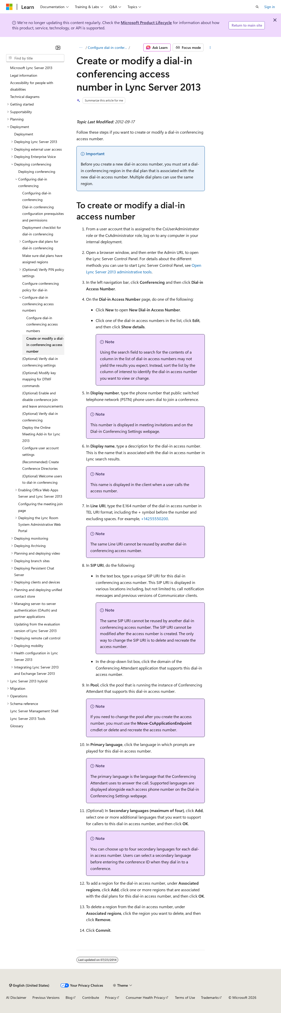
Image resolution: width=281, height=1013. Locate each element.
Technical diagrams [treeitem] (24, 96)
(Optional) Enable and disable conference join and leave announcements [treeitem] (42, 399)
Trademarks (210, 997)
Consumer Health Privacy (145, 997)
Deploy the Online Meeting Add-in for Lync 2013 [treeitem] (41, 434)
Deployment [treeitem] (23, 134)
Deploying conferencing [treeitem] (36, 171)
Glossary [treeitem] (16, 725)
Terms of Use (185, 997)
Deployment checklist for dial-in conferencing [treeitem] (41, 230)
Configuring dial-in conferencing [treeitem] (36, 196)
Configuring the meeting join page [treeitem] (40, 507)
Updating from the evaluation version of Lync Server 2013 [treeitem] (37, 627)
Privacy (110, 997)
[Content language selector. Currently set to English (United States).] (29, 985)
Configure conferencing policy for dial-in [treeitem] (40, 286)
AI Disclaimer (16, 997)
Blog (69, 997)
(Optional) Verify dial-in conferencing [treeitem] (40, 416)
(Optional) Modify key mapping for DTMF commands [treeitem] (39, 379)
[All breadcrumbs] (80, 48)
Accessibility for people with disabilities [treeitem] (31, 86)
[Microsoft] (9, 7)
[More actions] (210, 48)
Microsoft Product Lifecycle (146, 22)
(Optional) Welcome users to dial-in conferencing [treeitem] (42, 479)
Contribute (90, 997)
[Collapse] (58, 47)
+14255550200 (154, 518)
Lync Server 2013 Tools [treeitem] (27, 718)
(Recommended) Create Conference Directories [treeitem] (40, 465)
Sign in (269, 6)
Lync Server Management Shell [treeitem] (34, 710)
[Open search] (257, 6)
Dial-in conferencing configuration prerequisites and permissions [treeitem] (43, 213)
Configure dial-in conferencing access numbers (108, 47)
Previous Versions (45, 997)
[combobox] (35, 58)
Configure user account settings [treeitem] (40, 451)
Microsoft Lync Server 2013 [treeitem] (31, 67)
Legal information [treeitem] (23, 75)
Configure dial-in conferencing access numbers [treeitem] (42, 324)
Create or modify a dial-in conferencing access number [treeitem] (45, 345)
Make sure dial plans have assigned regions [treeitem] (42, 259)
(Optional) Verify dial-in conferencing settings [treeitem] (40, 362)
